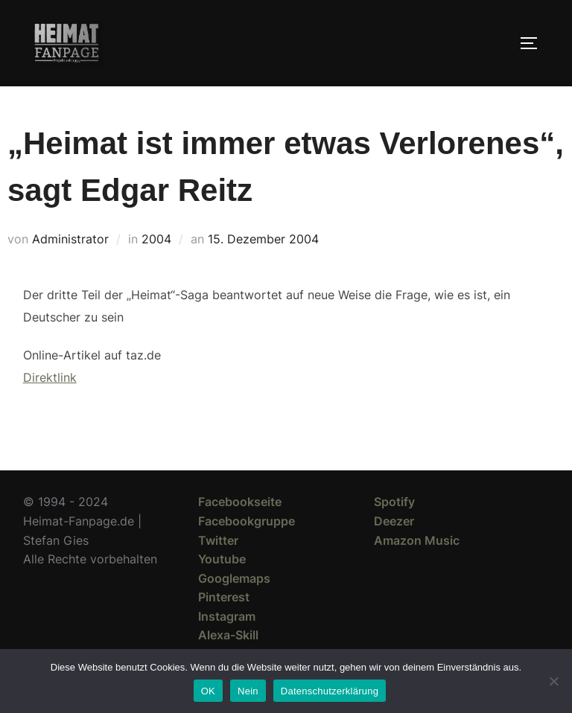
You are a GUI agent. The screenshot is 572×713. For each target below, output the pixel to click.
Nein (248, 691)
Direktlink (50, 377)
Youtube (222, 558)
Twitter (218, 540)
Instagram (226, 616)
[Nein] (553, 681)
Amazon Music (417, 540)
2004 (156, 238)
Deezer (394, 521)
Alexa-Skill (228, 634)
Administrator (70, 238)
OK (208, 691)
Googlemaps (234, 578)
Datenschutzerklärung (329, 691)
